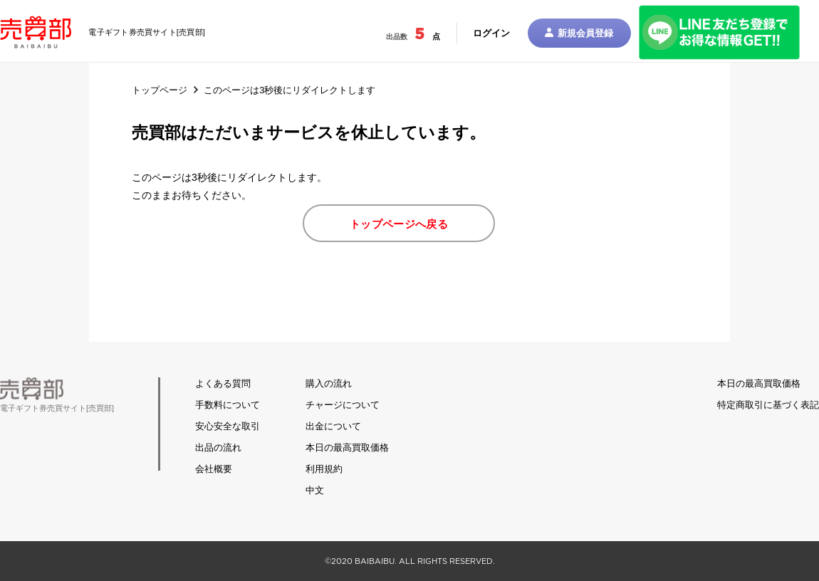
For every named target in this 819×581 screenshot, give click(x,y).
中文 (315, 490)
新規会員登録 (579, 33)
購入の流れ (329, 383)
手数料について (227, 404)
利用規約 (324, 469)
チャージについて (343, 404)
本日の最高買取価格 (347, 447)
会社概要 (213, 469)
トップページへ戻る (399, 224)
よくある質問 (223, 383)
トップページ (159, 90)
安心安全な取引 (227, 426)
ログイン (491, 33)
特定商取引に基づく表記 (768, 404)
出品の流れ (218, 447)
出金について (333, 426)
